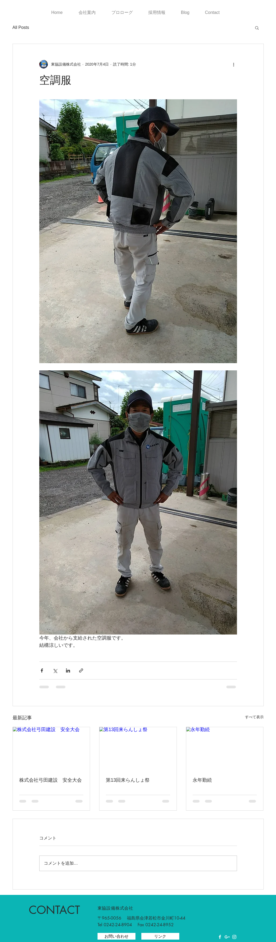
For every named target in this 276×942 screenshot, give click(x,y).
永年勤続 (202, 780)
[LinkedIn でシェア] (68, 670)
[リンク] (160, 936)
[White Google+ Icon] (227, 937)
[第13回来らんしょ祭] (138, 748)
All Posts (21, 27)
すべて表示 (254, 717)
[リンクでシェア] (81, 670)
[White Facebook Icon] (220, 937)
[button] (256, 27)
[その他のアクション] (234, 64)
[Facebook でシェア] (41, 670)
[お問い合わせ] (116, 936)
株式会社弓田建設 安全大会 (50, 780)
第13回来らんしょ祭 (128, 780)
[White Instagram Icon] (234, 937)
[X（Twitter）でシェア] (54, 670)
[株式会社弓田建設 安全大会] (51, 748)
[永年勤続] (224, 748)
